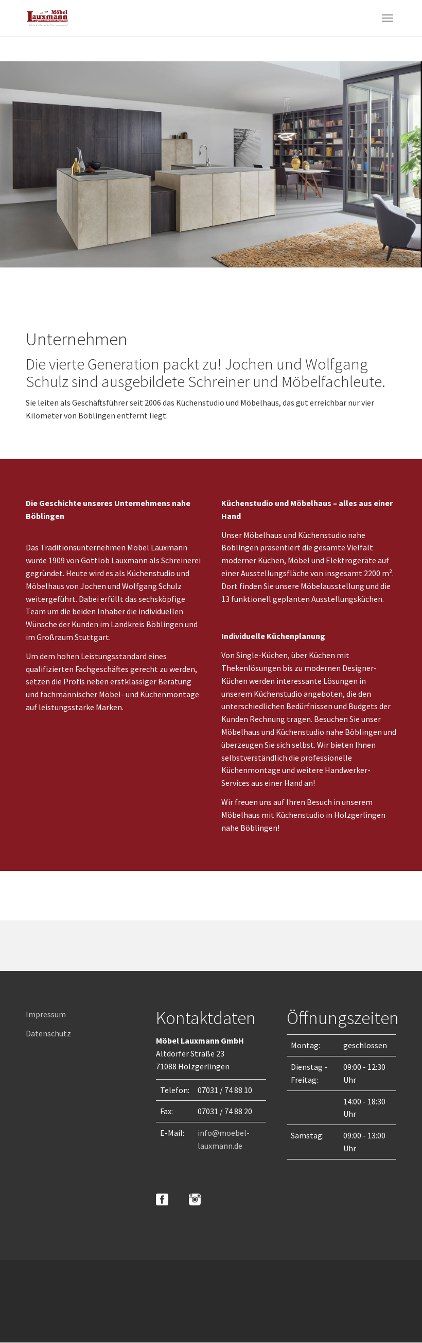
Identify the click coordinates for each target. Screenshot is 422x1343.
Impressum (46, 1014)
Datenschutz (48, 1033)
